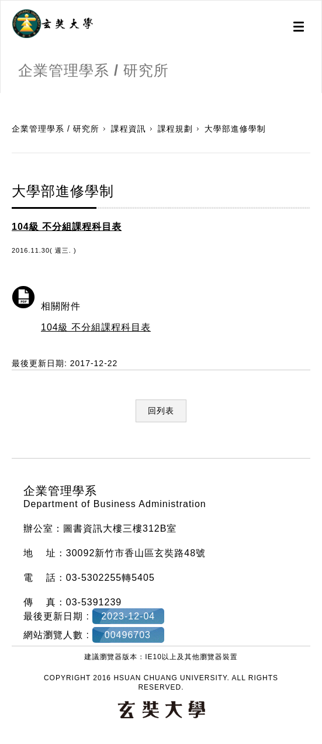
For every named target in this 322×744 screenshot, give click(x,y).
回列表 (161, 410)
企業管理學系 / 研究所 (55, 128)
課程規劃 (175, 128)
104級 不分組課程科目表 (96, 327)
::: (4, 99)
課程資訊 (128, 128)
